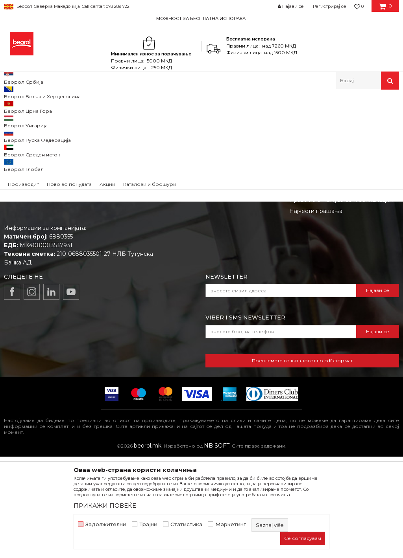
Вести (180, 257)
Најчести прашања (315, 312)
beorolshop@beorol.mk (66, 281)
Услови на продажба (318, 246)
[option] (201, 18)
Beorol (15, 106)
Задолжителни (105, 524)
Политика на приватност (324, 268)
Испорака (303, 290)
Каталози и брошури (201, 279)
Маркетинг (230, 524)
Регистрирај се (329, 6)
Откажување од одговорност (330, 257)
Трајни (148, 524)
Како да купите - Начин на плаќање (339, 279)
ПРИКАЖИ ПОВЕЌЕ (105, 505)
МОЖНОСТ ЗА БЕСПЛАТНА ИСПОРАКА (201, 18)
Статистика (186, 524)
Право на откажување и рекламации (341, 301)
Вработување (191, 268)
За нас (181, 246)
